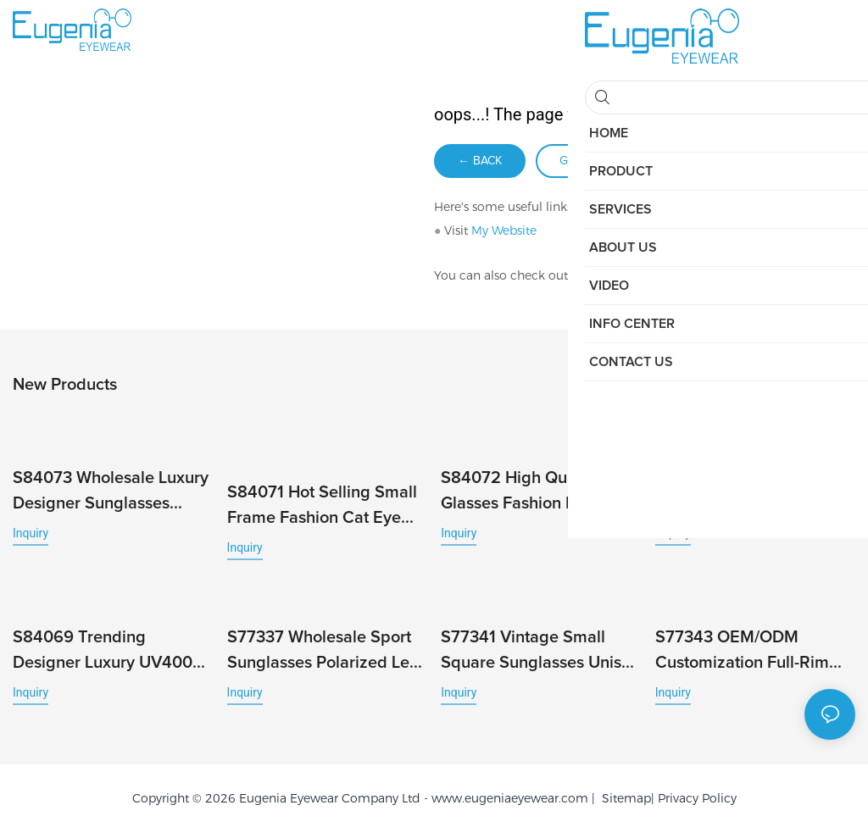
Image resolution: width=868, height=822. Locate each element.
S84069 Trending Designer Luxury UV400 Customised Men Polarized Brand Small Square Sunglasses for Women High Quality (102, 642)
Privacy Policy (697, 789)
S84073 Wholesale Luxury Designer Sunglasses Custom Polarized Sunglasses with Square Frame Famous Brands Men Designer (111, 489)
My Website (504, 230)
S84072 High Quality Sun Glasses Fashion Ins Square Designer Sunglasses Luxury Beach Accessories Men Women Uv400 (536, 489)
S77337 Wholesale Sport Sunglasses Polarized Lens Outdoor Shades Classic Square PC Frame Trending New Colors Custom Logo (326, 642)
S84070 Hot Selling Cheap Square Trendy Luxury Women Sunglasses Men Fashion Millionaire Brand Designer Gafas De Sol (755, 489)
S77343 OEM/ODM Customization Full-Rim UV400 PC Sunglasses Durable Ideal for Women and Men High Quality (749, 642)
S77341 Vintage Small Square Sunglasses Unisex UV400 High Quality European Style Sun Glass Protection (540, 642)
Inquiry (30, 529)
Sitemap (623, 789)
